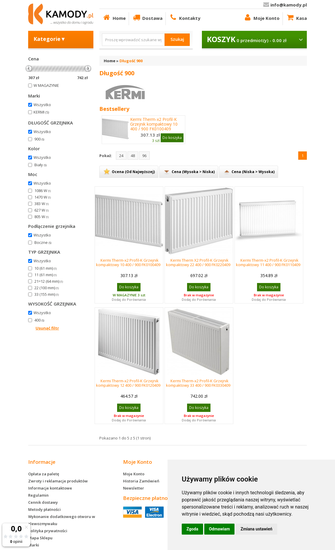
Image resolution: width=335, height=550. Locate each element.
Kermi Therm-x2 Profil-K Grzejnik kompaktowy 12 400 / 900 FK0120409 (128, 383)
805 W (41, 216)
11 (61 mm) (45, 274)
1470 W (42, 197)
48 (133, 155)
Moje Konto (261, 17)
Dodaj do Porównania (129, 299)
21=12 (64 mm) (48, 281)
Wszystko (42, 104)
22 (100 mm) (46, 287)
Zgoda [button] (192, 529)
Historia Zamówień (141, 481)
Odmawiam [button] (219, 529)
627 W (41, 210)
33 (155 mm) (46, 294)
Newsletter (133, 488)
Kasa (296, 17)
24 (121, 155)
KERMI (41, 112)
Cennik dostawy (43, 502)
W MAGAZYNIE (46, 85)
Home (114, 17)
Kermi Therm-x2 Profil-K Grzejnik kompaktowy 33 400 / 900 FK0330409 (198, 383)
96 (144, 155)
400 (39, 320)
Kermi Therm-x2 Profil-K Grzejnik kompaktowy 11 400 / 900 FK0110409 (268, 262)
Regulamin (38, 495)
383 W (41, 203)
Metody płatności (44, 509)
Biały (40, 164)
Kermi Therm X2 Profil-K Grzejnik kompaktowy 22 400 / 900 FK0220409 (198, 262)
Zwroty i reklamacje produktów (58, 481)
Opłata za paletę (43, 474)
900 (39, 139)
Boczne (42, 242)
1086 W (42, 190)
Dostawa (147, 17)
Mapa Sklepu (40, 538)
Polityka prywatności (47, 530)
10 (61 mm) (45, 268)
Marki (33, 545)
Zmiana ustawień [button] (256, 529)
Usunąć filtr (47, 328)
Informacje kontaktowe (50, 488)
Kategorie (50, 38)
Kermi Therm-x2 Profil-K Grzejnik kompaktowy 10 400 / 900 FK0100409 (154, 124)
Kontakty (184, 17)
